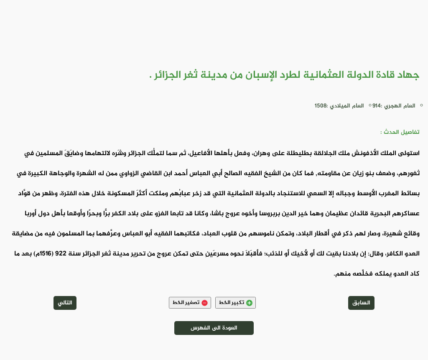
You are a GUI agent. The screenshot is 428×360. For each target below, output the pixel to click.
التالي (65, 303)
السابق (361, 303)
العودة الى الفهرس (214, 328)
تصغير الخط (190, 302)
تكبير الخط (235, 302)
